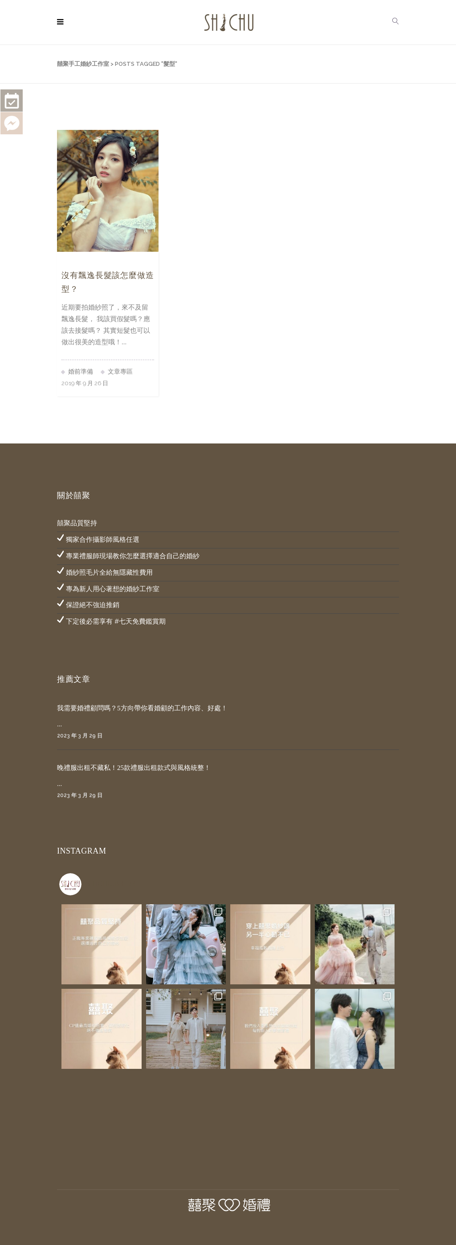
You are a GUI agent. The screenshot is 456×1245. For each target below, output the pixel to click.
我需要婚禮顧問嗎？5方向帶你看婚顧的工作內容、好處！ (142, 708)
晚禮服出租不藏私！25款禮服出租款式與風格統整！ (134, 767)
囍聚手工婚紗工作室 (83, 63)
